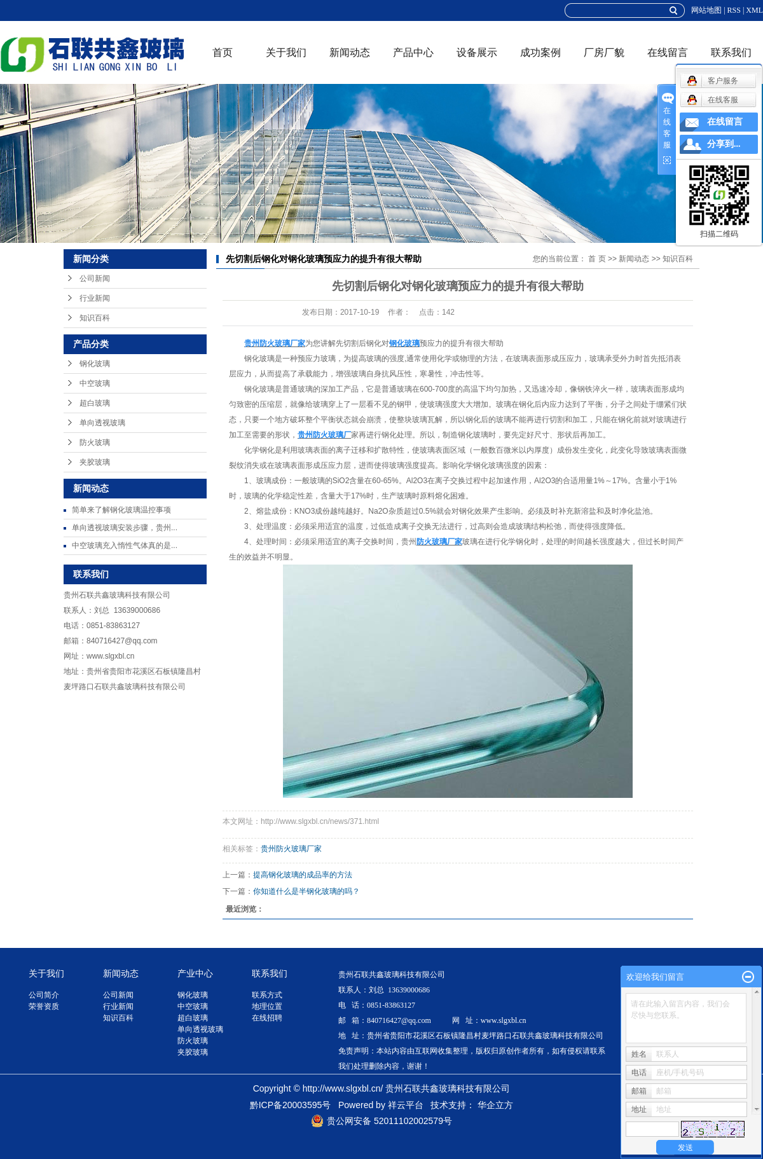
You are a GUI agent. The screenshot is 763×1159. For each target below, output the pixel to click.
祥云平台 (405, 1105)
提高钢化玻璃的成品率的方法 (302, 874)
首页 (222, 52)
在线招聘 (267, 1017)
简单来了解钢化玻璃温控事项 (121, 509)
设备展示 (477, 52)
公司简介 (44, 995)
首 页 (596, 258)
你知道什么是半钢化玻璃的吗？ (306, 891)
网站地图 (706, 10)
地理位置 (267, 1006)
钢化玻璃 (94, 363)
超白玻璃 (94, 403)
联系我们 (731, 52)
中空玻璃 (94, 383)
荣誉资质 (44, 1006)
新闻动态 (349, 52)
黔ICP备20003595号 (290, 1105)
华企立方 (495, 1105)
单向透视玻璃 (102, 422)
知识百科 (94, 317)
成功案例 (540, 52)
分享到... (724, 144)
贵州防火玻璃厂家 (291, 848)
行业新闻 (94, 298)
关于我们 (286, 52)
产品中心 (413, 52)
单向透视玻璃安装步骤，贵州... (124, 527)
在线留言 (667, 52)
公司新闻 (94, 278)
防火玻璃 (94, 442)
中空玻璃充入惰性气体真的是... (124, 545)
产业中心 (195, 973)
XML (754, 10)
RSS (734, 10)
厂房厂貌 (604, 52)
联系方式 (267, 995)
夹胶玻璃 (94, 462)
